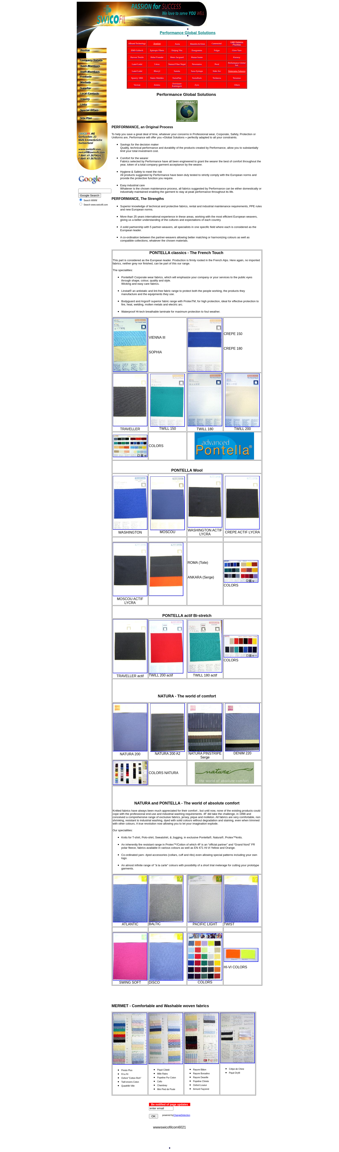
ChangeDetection (181, 1115)
